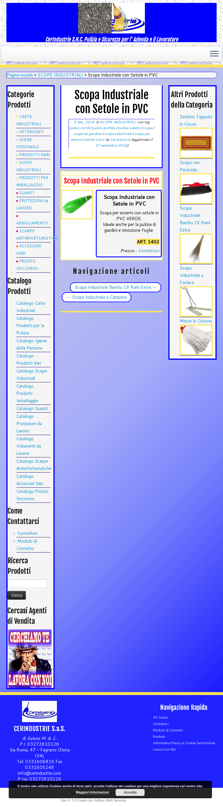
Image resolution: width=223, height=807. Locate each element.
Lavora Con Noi (164, 749)
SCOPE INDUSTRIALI (60, 75)
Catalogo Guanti (32, 408)
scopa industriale (118, 133)
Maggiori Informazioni (92, 792)
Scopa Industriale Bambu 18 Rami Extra (116, 287)
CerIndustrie (120, 139)
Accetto (130, 792)
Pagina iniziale (20, 75)
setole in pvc (95, 139)
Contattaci (27, 533)
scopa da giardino (88, 133)
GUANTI (26, 192)
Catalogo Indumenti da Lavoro (28, 446)
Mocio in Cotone (196, 321)
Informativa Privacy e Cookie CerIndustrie (184, 743)
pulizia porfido (104, 127)
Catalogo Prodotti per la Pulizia (30, 325)
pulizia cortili (79, 127)
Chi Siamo (160, 717)
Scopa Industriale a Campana (96, 297)
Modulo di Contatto (168, 730)
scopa (148, 127)
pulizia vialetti (129, 127)
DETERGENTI (31, 131)
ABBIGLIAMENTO (32, 223)
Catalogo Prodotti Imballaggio (27, 393)
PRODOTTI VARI (34, 154)
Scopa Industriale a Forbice (191, 275)
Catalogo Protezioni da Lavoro (29, 423)
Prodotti (159, 736)
